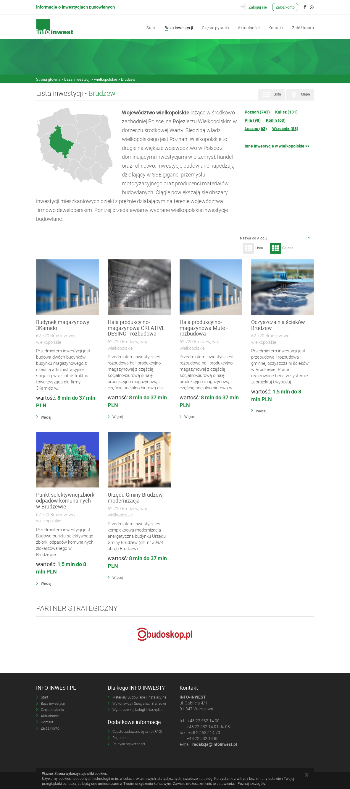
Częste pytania (215, 27)
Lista (271, 94)
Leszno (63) (256, 128)
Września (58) (285, 128)
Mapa (299, 94)
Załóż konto (285, 7)
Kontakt (275, 27)
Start (151, 27)
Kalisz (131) (286, 112)
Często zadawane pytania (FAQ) (137, 731)
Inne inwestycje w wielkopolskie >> (277, 146)
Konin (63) (276, 120)
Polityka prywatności (128, 743)
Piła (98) (253, 120)
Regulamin (121, 737)
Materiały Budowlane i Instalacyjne (139, 697)
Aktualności (248, 27)
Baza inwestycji (178, 27)
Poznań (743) (257, 112)
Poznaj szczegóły (251, 783)
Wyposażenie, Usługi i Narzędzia (137, 709)
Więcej (46, 417)
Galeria (281, 248)
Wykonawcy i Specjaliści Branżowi (139, 703)
